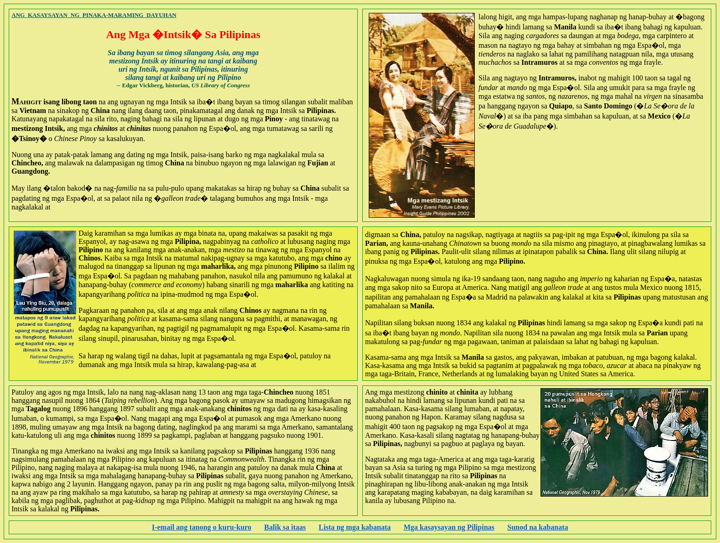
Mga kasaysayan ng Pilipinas (449, 527)
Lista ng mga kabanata (355, 527)
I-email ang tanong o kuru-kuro (202, 527)
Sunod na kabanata (537, 527)
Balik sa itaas (285, 527)
